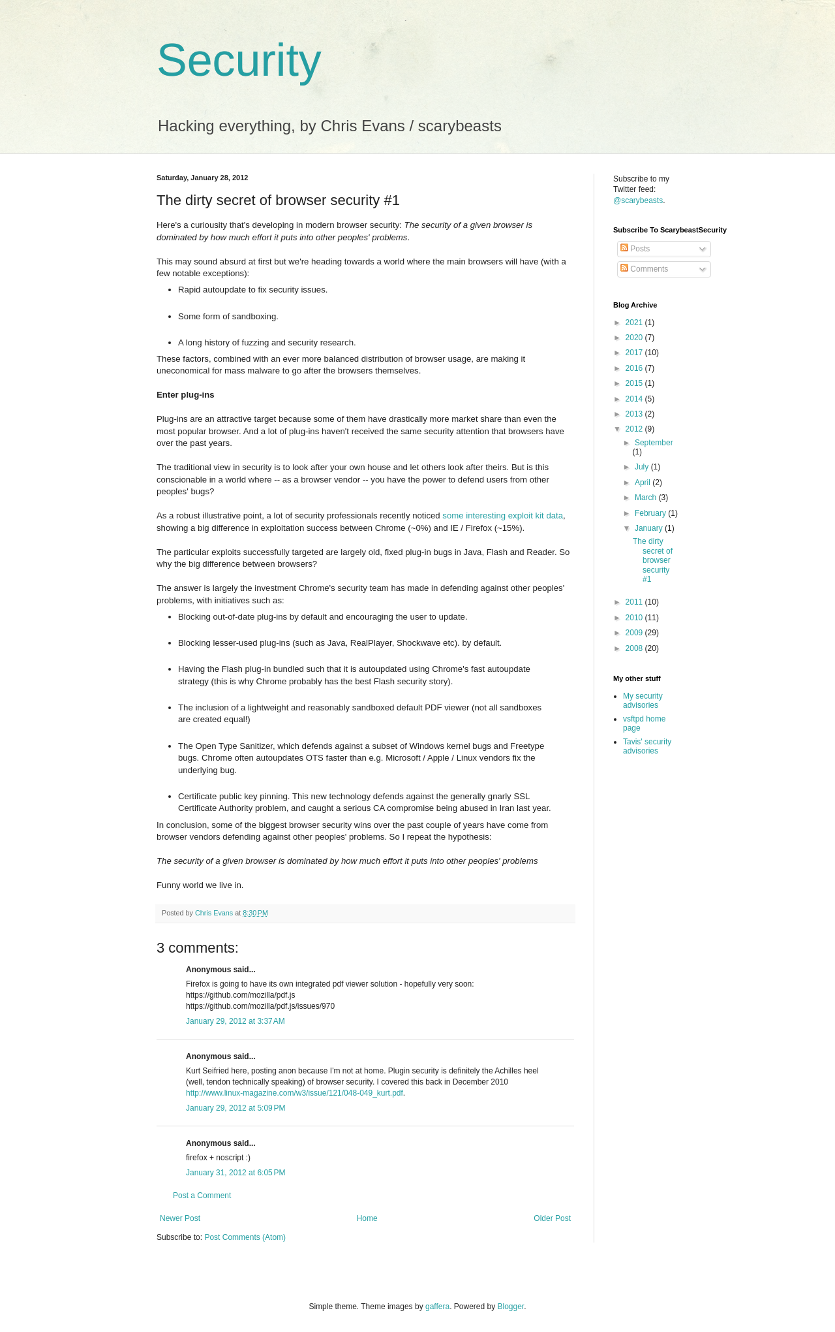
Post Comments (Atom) (245, 1237)
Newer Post (180, 1218)
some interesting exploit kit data (502, 515)
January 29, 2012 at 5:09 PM (235, 1108)
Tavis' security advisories (647, 746)
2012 (635, 429)
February (651, 513)
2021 (635, 322)
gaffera (437, 1306)
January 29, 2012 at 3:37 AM (235, 1021)
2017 (635, 352)
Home (367, 1218)
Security (239, 60)
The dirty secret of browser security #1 (653, 560)
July (643, 466)
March (647, 497)
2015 (635, 383)
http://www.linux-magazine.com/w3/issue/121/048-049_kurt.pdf (294, 1093)
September (654, 442)
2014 (635, 399)
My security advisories (643, 700)
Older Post (552, 1218)
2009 (635, 632)
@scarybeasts (638, 200)
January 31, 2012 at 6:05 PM (235, 1172)
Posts (635, 248)
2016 (635, 368)
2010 (635, 617)
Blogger (511, 1306)
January (650, 528)
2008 (635, 648)
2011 (635, 602)
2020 (635, 337)
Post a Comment (202, 1195)
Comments (644, 269)
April (643, 482)
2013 (635, 414)
